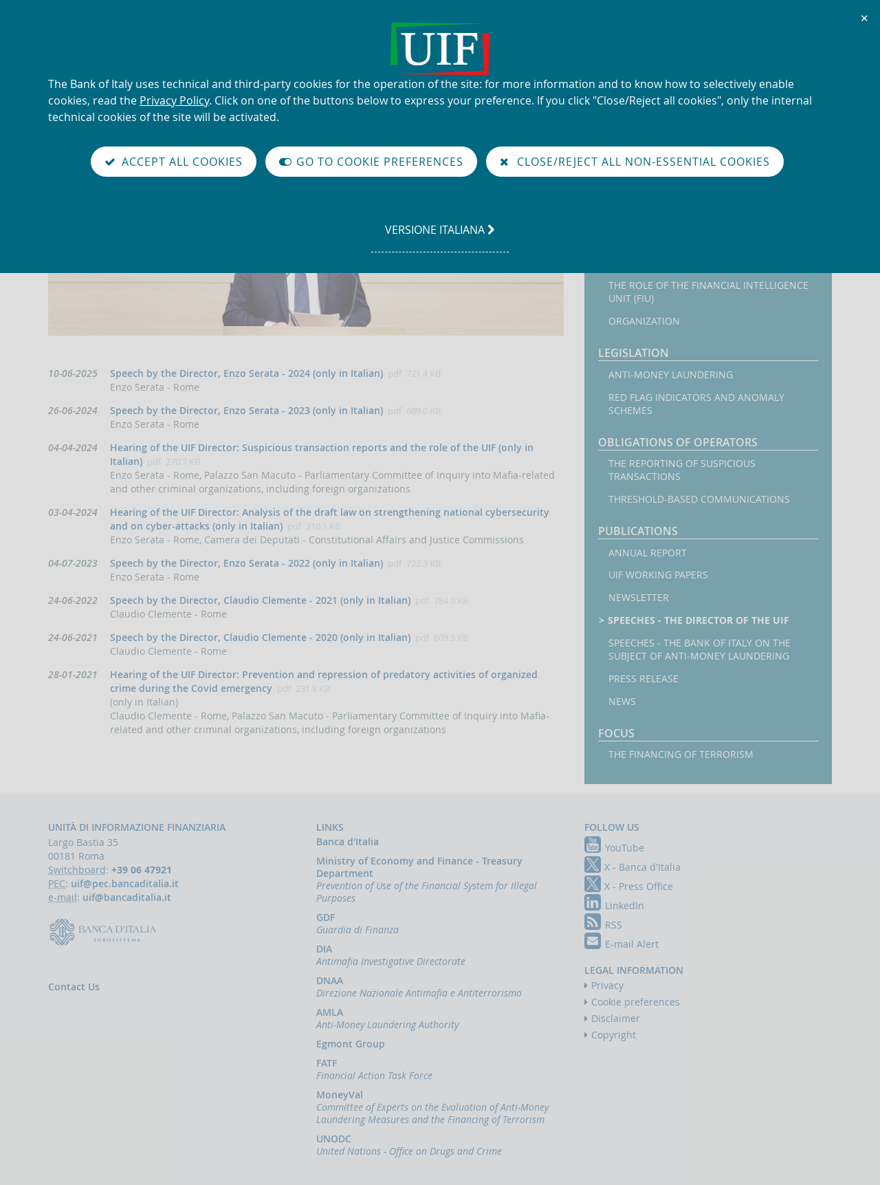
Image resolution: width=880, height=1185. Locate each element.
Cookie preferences (635, 1001)
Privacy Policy (174, 100)
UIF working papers (658, 575)
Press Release (643, 679)
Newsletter (638, 597)
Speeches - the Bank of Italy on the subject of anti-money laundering (699, 649)
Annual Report (647, 553)
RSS (603, 924)
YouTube (614, 847)
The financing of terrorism (681, 754)
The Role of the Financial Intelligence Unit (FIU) (708, 292)
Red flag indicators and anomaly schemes (696, 404)
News (622, 701)
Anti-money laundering (670, 375)
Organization (644, 321)
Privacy (607, 985)
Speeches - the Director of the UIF (698, 620)
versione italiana (439, 236)
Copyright (613, 1034)
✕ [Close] (865, 18)
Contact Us (74, 986)
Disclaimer (615, 1018)
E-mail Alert (621, 943)
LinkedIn (614, 905)
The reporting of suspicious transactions (682, 470)
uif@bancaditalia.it (126, 897)
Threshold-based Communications (699, 499)
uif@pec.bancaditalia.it (125, 883)
